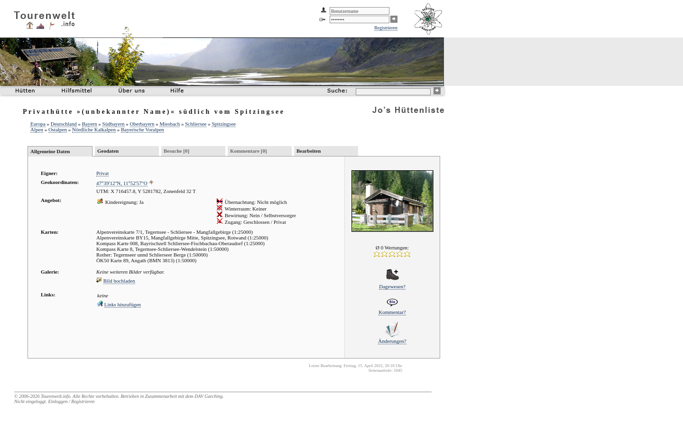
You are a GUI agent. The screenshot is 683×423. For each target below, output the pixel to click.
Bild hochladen (119, 281)
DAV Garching (208, 396)
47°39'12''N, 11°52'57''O (122, 183)
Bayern (89, 124)
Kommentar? (392, 312)
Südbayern (113, 124)
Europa (38, 124)
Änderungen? (392, 341)
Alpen (36, 129)
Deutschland (64, 124)
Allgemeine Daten (50, 151)
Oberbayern (142, 124)
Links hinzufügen (122, 304)
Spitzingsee (224, 124)
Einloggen (57, 401)
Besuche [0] (176, 151)
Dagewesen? (392, 286)
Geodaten (108, 151)
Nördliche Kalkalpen (94, 129)
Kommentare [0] (248, 151)
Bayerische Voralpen (142, 129)
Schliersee (195, 124)
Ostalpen (57, 129)
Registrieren (385, 27)
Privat (102, 173)
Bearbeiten (308, 151)
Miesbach (169, 124)
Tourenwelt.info (55, 396)
